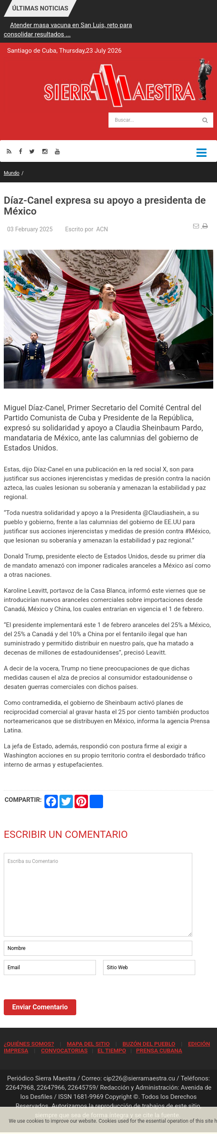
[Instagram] (44, 151)
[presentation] (67, 999)
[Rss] (9, 151)
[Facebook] (20, 151)
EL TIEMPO (112, 1050)
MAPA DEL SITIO (88, 1043)
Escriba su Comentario (98, 895)
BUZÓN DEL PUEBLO (148, 1043)
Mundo (11, 173)
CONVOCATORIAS (64, 1050)
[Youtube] (57, 151)
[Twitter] (32, 151)
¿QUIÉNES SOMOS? (29, 1043)
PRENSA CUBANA (159, 1050)
